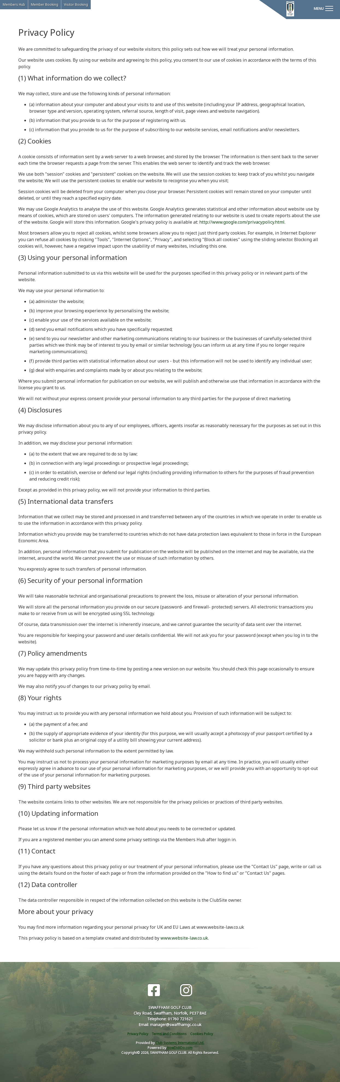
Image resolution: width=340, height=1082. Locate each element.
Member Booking (44, 4)
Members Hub (14, 4)
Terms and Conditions (169, 1034)
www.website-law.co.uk (184, 938)
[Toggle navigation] (323, 8)
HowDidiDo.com (179, 1047)
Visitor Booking (76, 4)
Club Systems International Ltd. (180, 1043)
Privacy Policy (137, 1034)
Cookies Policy (201, 1034)
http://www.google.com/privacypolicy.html (242, 222)
